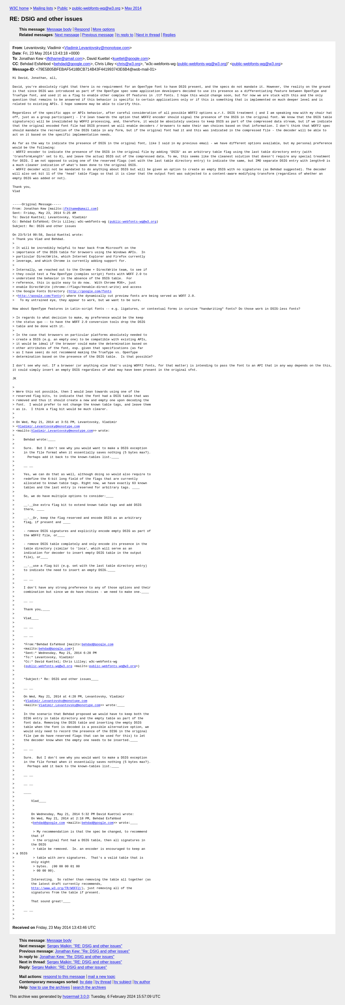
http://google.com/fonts (90, 291)
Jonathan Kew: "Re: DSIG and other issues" (92, 951)
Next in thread (148, 35)
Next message (67, 35)
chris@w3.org (128, 64)
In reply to (124, 35)
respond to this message (64, 977)
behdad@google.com (72, 64)
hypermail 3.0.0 (76, 996)
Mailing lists (43, 8)
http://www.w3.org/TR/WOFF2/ (56, 888)
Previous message (98, 35)
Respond (82, 29)
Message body (59, 29)
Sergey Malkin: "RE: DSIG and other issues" (84, 946)
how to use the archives (50, 987)
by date (86, 982)
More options (104, 29)
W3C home (19, 8)
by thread (103, 982)
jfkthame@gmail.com (64, 59)
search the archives (89, 987)
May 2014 (133, 8)
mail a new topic (101, 977)
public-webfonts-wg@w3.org (96, 8)
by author (142, 982)
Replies (169, 35)
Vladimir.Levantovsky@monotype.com (96, 48)
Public (62, 8)
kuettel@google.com (130, 59)
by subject (122, 982)
